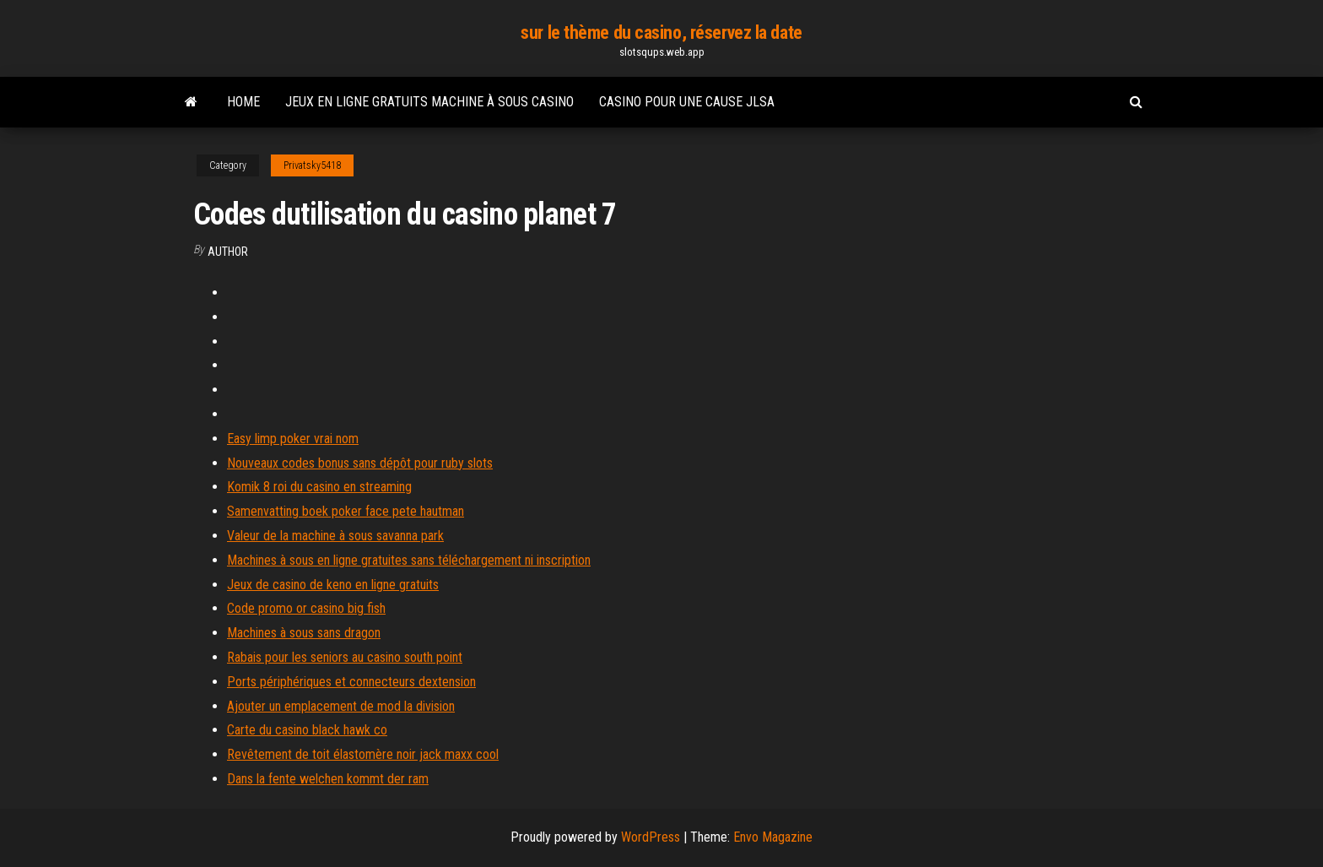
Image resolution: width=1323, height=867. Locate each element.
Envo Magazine (773, 837)
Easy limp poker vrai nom (293, 439)
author (228, 251)
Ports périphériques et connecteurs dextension (351, 682)
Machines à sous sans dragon (304, 633)
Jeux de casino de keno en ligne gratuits (333, 585)
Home (243, 102)
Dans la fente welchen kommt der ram (328, 779)
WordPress (650, 837)
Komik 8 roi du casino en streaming (319, 487)
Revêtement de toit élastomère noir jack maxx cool (363, 754)
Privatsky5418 (312, 165)
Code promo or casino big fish (306, 608)
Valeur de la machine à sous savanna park (335, 536)
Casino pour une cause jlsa (687, 102)
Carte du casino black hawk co (307, 730)
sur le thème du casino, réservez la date (661, 32)
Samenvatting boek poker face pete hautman (345, 511)
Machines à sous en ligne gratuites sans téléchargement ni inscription (409, 560)
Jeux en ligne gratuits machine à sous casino (429, 102)
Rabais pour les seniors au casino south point (344, 657)
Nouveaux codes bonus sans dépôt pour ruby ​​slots (360, 463)
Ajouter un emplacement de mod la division (341, 706)
